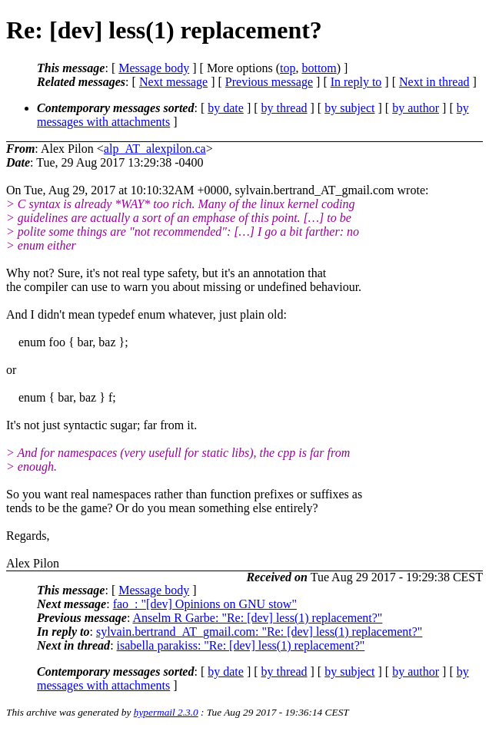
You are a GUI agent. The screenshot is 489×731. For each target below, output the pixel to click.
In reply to (356, 81)
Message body (153, 67)
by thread (284, 107)
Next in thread (434, 81)
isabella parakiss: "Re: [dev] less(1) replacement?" (241, 645)
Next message (173, 81)
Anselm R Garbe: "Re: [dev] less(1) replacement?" (257, 617)
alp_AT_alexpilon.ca (155, 148)
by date (226, 107)
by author (415, 107)
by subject (349, 107)
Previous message (269, 81)
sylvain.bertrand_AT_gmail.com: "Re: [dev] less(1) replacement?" (259, 631)
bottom (318, 67)
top (287, 67)
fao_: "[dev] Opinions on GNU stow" (205, 603)
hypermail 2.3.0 (166, 712)
